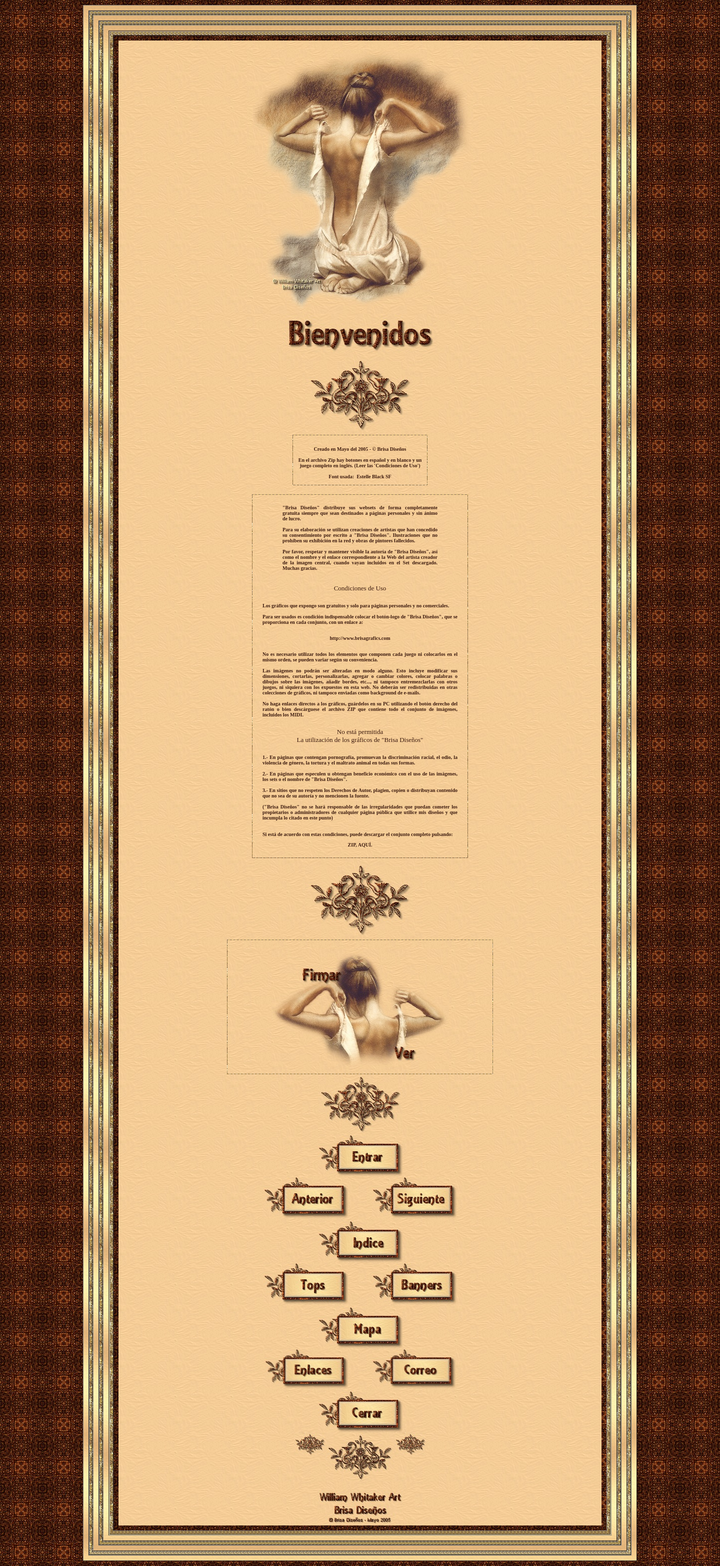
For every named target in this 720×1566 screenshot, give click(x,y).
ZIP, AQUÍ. (360, 845)
